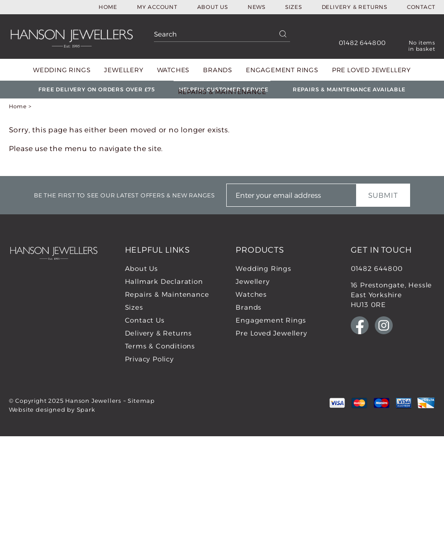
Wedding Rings (62, 70)
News (257, 7)
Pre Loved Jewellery (371, 70)
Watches (173, 70)
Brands (217, 70)
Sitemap (141, 400)
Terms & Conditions (160, 346)
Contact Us (145, 320)
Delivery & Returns (354, 7)
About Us (212, 7)
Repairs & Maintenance (222, 92)
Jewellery (123, 70)
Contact (421, 7)
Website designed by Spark (52, 409)
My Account (157, 7)
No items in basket (421, 46)
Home (108, 7)
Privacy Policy (149, 359)
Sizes (293, 7)
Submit (383, 195)
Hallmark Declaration (164, 281)
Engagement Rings (282, 70)
